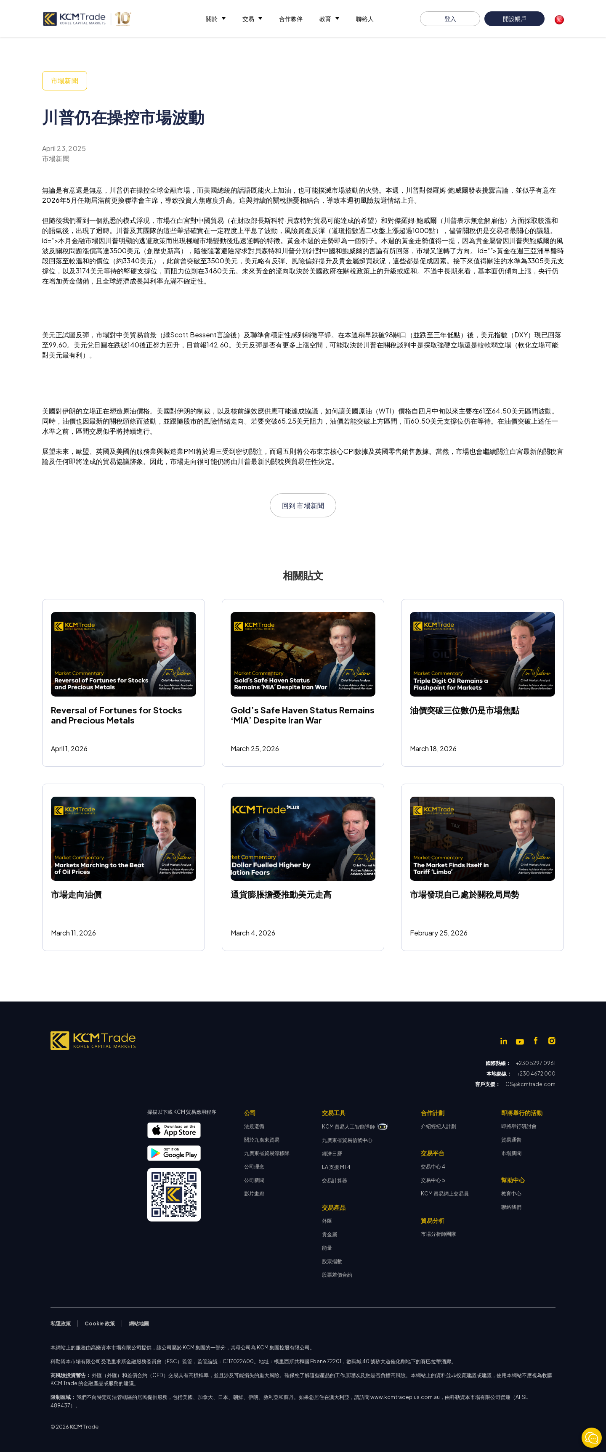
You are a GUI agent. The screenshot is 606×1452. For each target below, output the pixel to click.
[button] (216, 18)
